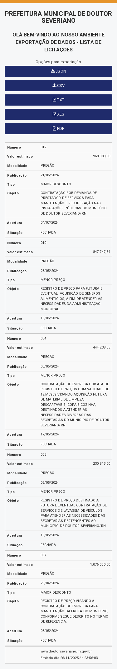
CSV (58, 85)
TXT (58, 99)
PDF (59, 128)
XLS (59, 114)
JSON (58, 71)
